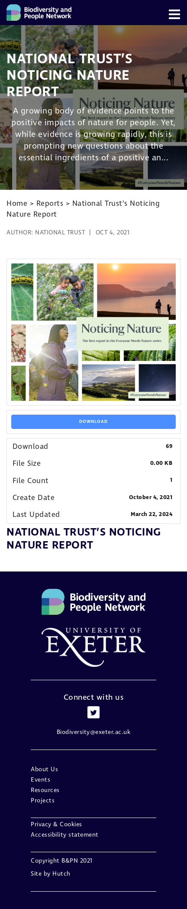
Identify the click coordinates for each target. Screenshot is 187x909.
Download (93, 422)
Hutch (61, 874)
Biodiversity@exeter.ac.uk (94, 732)
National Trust (60, 232)
